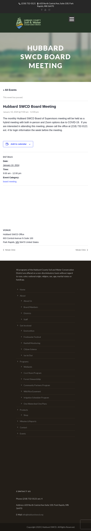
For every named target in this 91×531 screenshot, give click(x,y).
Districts (27, 313)
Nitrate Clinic (10, 250)
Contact (23, 427)
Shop (26, 415)
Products (24, 410)
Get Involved (25, 325)
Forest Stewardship (32, 379)
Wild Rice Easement (32, 391)
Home (22, 289)
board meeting (10, 181)
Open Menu (71, 19)
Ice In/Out (28, 355)
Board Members (31, 307)
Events (23, 433)
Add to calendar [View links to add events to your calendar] (19, 144)
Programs (24, 361)
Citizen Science (30, 349)
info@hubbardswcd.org (33, 514)
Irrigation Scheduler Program (36, 397)
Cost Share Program (32, 373)
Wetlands (28, 367)
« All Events (10, 90)
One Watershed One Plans (35, 404)
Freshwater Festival (32, 337)
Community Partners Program (37, 385)
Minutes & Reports (28, 421)
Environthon (29, 331)
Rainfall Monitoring (32, 343)
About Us (28, 301)
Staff (26, 319)
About (22, 296)
